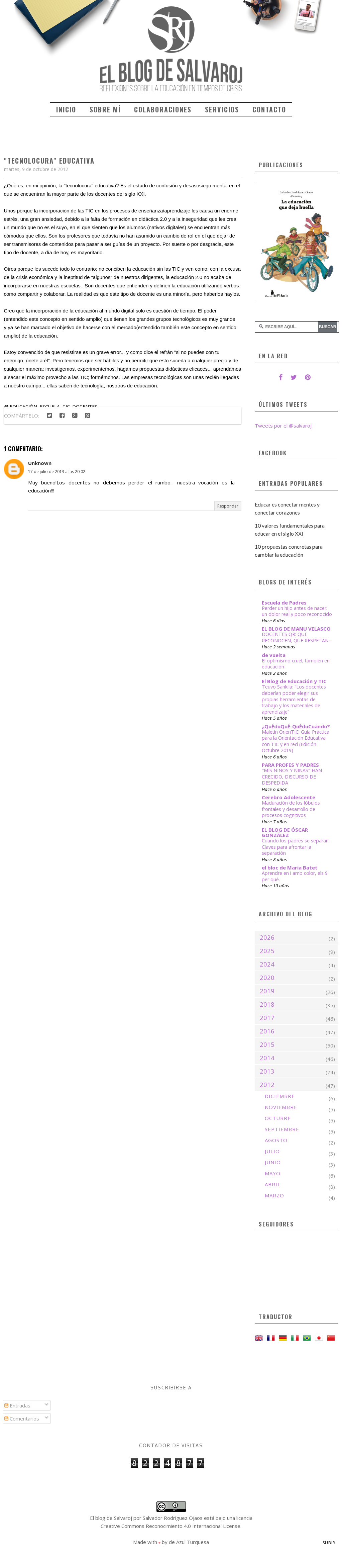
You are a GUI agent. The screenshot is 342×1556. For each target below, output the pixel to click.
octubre (278, 1118)
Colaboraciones (163, 109)
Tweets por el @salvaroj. (284, 425)
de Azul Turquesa (189, 1542)
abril (272, 1184)
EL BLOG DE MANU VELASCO (296, 628)
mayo (272, 1173)
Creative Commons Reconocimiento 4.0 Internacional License (170, 1526)
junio (273, 1162)
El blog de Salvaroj (111, 1518)
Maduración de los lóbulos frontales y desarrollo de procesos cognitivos (291, 809)
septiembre (282, 1129)
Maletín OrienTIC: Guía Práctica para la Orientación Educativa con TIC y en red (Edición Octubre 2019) (295, 741)
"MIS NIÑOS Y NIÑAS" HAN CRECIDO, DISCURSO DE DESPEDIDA (292, 776)
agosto (276, 1140)
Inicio (66, 109)
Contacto (269, 109)
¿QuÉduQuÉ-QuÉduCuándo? (296, 726)
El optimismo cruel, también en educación (296, 663)
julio (272, 1151)
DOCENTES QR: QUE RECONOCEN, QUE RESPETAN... (297, 637)
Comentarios (21, 1418)
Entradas (17, 1405)
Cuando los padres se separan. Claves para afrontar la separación (296, 846)
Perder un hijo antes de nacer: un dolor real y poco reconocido (297, 611)
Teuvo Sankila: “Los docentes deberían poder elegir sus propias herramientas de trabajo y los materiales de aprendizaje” (294, 699)
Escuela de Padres (284, 602)
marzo (274, 1195)
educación (23, 406)
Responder (227, 506)
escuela (50, 406)
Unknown (39, 463)
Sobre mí (105, 109)
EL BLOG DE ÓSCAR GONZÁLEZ (285, 832)
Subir (329, 1543)
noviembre (281, 1107)
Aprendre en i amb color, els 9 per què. (295, 876)
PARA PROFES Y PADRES (290, 764)
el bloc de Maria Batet (290, 867)
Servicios (222, 109)
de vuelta (274, 655)
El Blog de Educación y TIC (294, 681)
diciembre (280, 1096)
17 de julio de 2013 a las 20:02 (56, 471)
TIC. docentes (80, 406)
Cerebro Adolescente (288, 797)
